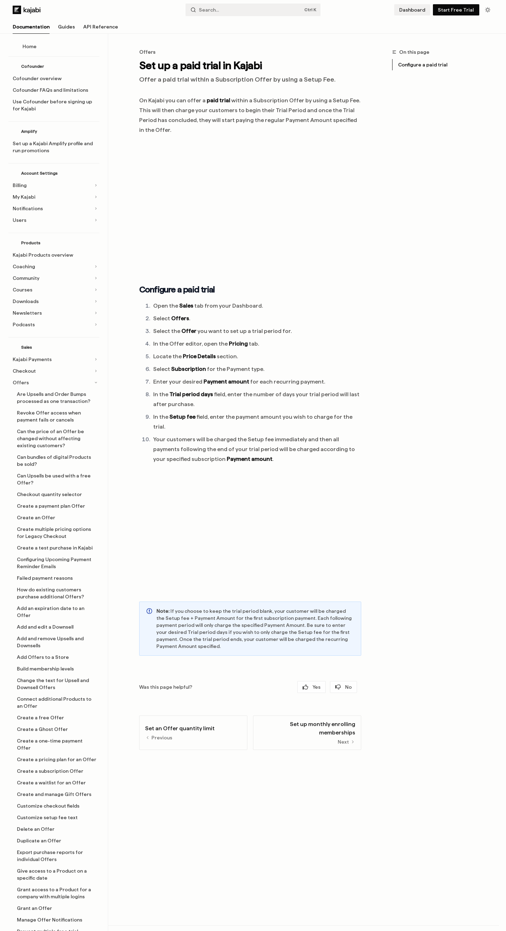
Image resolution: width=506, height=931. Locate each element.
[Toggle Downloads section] (54, 301)
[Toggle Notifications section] (54, 208)
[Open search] (253, 10)
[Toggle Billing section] (54, 185)
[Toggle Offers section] (54, 382)
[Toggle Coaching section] (54, 266)
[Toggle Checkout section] (54, 371)
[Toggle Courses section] (54, 289)
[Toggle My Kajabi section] (54, 197)
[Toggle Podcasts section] (54, 324)
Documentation (31, 29)
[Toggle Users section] (54, 220)
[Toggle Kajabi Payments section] (54, 359)
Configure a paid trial (422, 65)
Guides (66, 29)
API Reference (100, 29)
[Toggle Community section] (54, 278)
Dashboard (412, 10)
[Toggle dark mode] (487, 9)
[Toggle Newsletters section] (54, 313)
